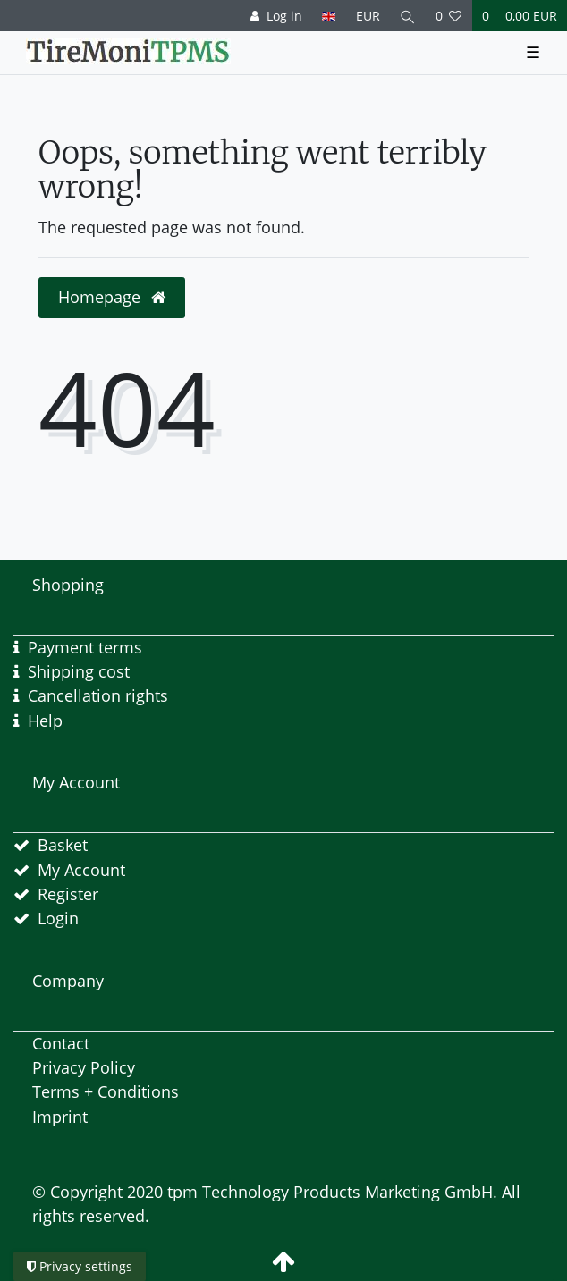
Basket (63, 844)
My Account (81, 870)
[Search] (408, 15)
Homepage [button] (111, 297)
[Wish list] (449, 15)
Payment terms (85, 647)
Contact (60, 1043)
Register (68, 894)
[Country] (328, 15)
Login (58, 918)
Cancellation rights (98, 695)
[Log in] (276, 15)
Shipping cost (79, 671)
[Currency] (367, 15)
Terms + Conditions (105, 1091)
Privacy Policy (83, 1067)
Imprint (60, 1116)
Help (45, 720)
